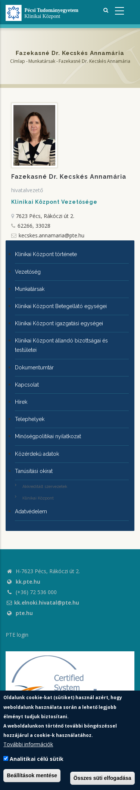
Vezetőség (28, 272)
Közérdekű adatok (37, 454)
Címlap (17, 61)
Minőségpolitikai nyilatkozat (48, 436)
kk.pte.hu (28, 581)
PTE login (17, 634)
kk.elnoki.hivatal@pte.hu (42, 602)
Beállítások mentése (32, 775)
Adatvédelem (31, 511)
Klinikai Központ (38, 498)
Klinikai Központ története (46, 254)
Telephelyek (29, 419)
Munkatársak (41, 61)
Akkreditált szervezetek (44, 486)
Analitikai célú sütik (36, 758)
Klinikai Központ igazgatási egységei (59, 323)
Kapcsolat (27, 385)
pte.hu (24, 613)
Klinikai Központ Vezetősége (54, 202)
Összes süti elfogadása (102, 778)
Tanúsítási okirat (34, 471)
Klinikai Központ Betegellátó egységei (61, 306)
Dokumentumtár (34, 368)
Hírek (21, 402)
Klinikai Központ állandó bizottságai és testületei (61, 345)
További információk (28, 744)
